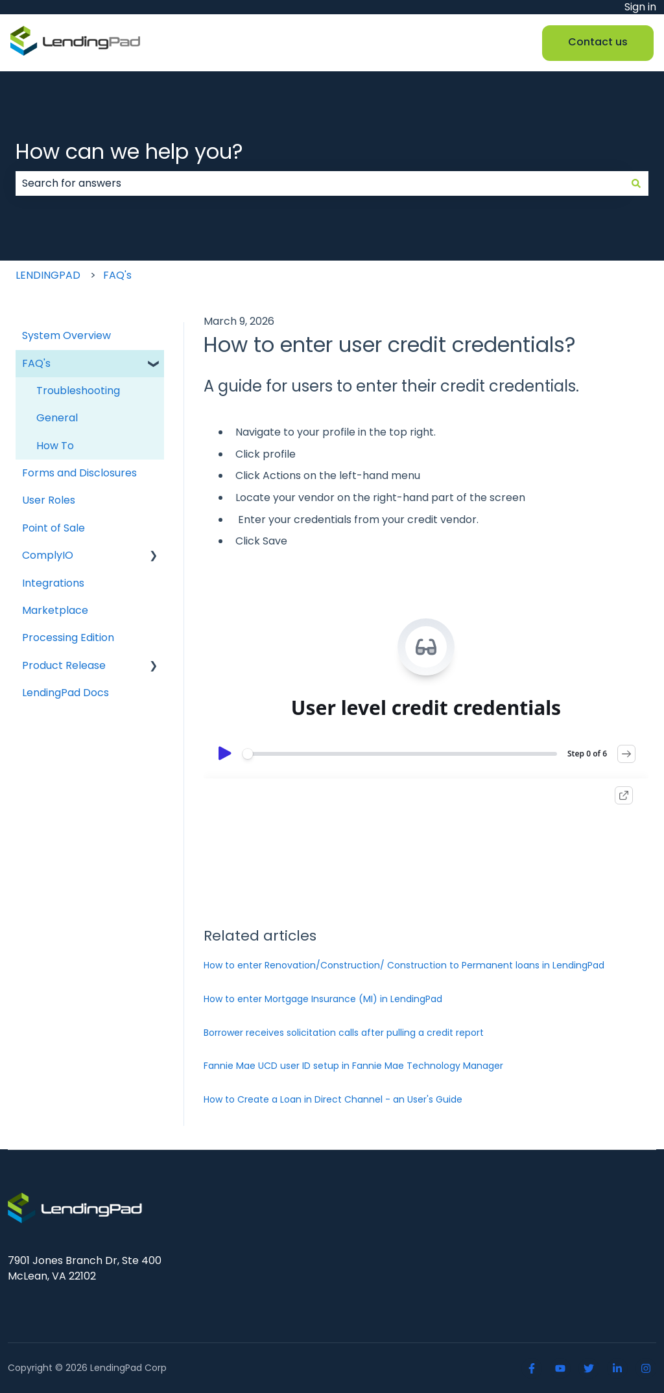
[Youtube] (560, 1368)
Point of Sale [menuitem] (53, 528)
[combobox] (320, 183)
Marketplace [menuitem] (55, 610)
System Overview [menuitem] (66, 335)
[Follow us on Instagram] (645, 1368)
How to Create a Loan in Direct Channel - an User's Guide (333, 1099)
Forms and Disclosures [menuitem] (79, 472)
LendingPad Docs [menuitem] (65, 692)
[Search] (636, 183)
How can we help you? (129, 151)
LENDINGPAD (48, 275)
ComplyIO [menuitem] (47, 555)
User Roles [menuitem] (48, 500)
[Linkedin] (617, 1368)
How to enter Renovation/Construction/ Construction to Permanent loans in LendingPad (404, 965)
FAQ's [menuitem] (36, 363)
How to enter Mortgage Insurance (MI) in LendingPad (323, 998)
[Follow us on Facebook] (531, 1368)
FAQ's (117, 275)
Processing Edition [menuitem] (68, 637)
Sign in (640, 7)
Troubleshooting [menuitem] (78, 390)
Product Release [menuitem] (64, 665)
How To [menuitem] (55, 445)
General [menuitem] (57, 417)
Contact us (598, 41)
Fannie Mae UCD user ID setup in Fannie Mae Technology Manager (353, 1065)
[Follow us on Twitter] (588, 1368)
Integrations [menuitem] (53, 583)
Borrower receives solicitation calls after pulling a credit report (344, 1032)
